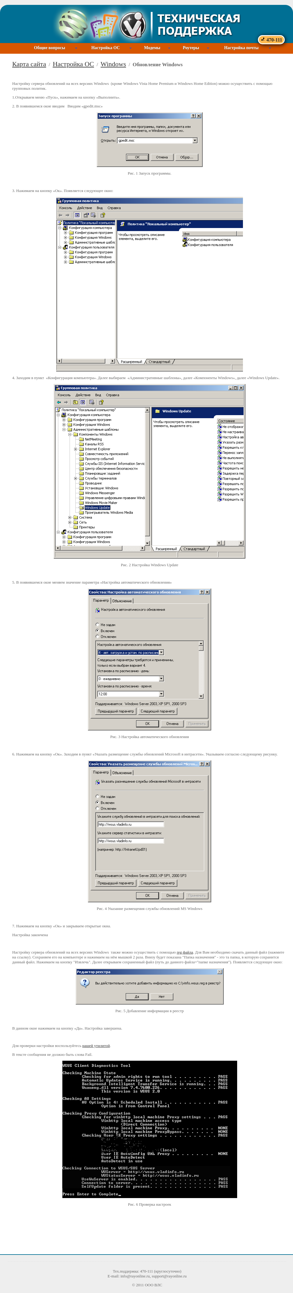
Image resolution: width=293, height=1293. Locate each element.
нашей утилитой (96, 1045)
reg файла (185, 952)
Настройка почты (241, 47)
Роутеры (191, 47)
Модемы (152, 47)
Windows (113, 64)
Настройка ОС (105, 47)
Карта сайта (29, 64)
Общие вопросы (49, 47)
